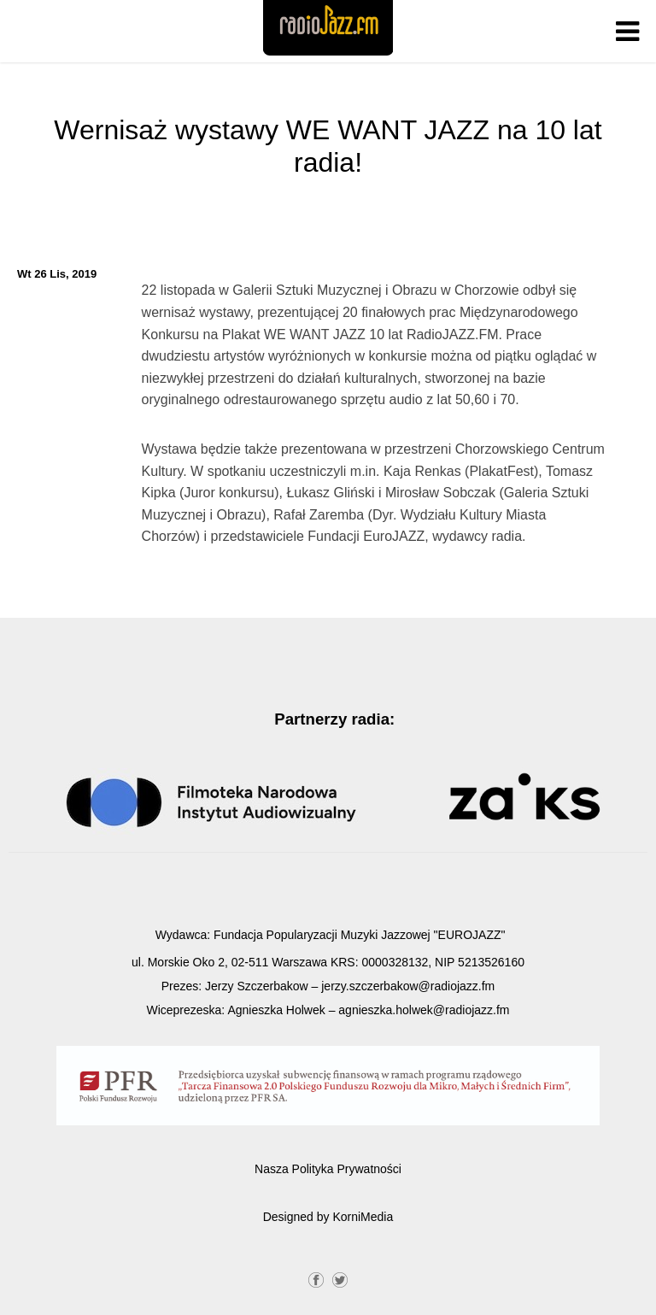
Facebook (316, 1278)
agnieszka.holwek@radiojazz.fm (423, 1010)
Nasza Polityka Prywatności (328, 1169)
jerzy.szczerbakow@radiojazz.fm (408, 986)
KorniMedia (362, 1217)
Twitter (340, 1278)
